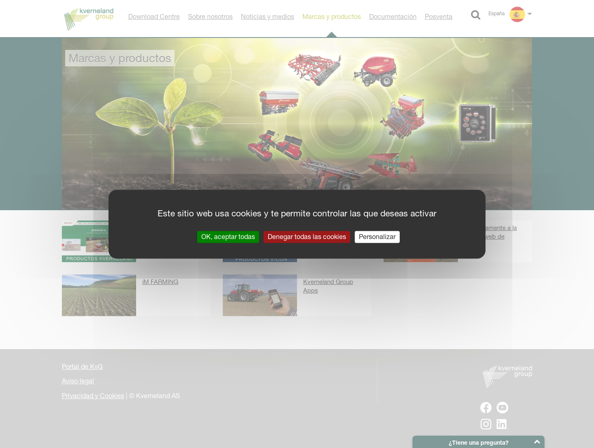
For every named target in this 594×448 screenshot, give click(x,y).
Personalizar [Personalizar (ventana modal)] (377, 236)
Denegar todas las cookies (307, 236)
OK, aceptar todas (228, 236)
